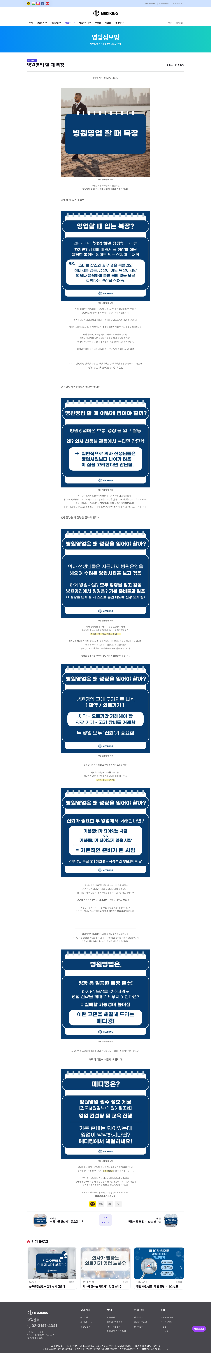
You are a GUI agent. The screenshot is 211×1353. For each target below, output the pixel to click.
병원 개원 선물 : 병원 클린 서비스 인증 (157, 1286)
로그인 (169, 23)
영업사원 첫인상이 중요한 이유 (67, 1221)
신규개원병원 (164, 3)
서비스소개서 (139, 1317)
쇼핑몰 (98, 22)
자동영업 (56, 22)
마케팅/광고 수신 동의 (116, 1331)
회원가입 (179, 23)
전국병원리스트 (167, 1317)
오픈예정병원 (178, 3)
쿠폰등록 (164, 1331)
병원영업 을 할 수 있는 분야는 (144, 1221)
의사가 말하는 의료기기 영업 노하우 (102, 1286)
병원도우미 (85, 22)
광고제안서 (138, 1326)
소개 (31, 22)
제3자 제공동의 (113, 1326)
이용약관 (111, 1317)
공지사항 (84, 1317)
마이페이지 (119, 22)
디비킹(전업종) (140, 1322)
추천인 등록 (85, 1326)
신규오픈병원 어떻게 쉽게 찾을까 (47, 1286)
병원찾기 (42, 22)
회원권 (108, 22)
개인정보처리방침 (114, 1322)
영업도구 (69, 22)
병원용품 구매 (150, 3)
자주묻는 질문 (86, 1322)
